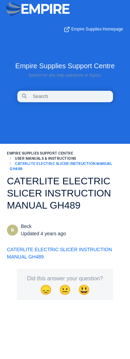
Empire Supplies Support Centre (65, 66)
